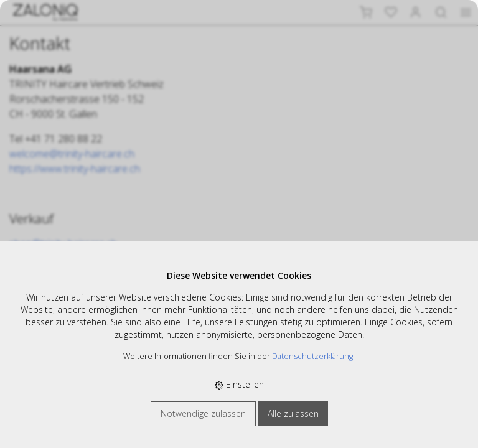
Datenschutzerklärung (312, 356)
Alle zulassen (293, 413)
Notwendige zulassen (203, 413)
